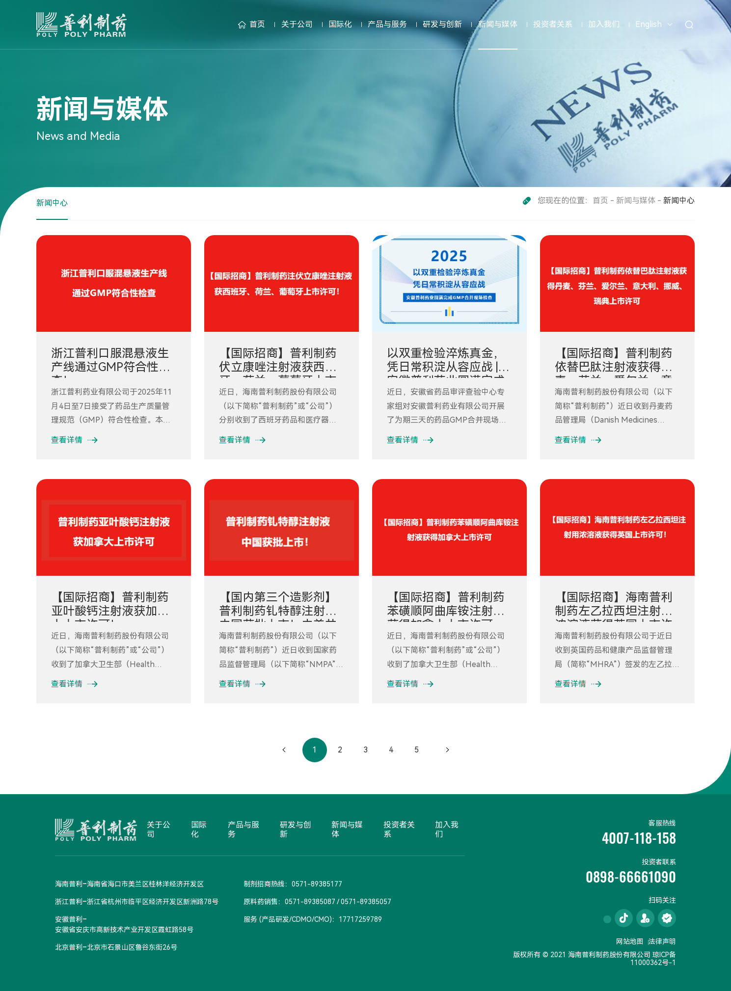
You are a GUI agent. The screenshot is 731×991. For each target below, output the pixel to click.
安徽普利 (68, 919)
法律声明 (662, 941)
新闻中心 (52, 203)
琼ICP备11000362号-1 (653, 958)
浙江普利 (68, 902)
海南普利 (68, 884)
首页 (251, 24)
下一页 (447, 750)
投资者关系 (552, 24)
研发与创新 (442, 24)
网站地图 (630, 941)
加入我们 (604, 24)
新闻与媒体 (497, 24)
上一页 (284, 750)
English (648, 24)
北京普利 (68, 947)
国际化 (340, 24)
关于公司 (297, 24)
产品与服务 (387, 24)
